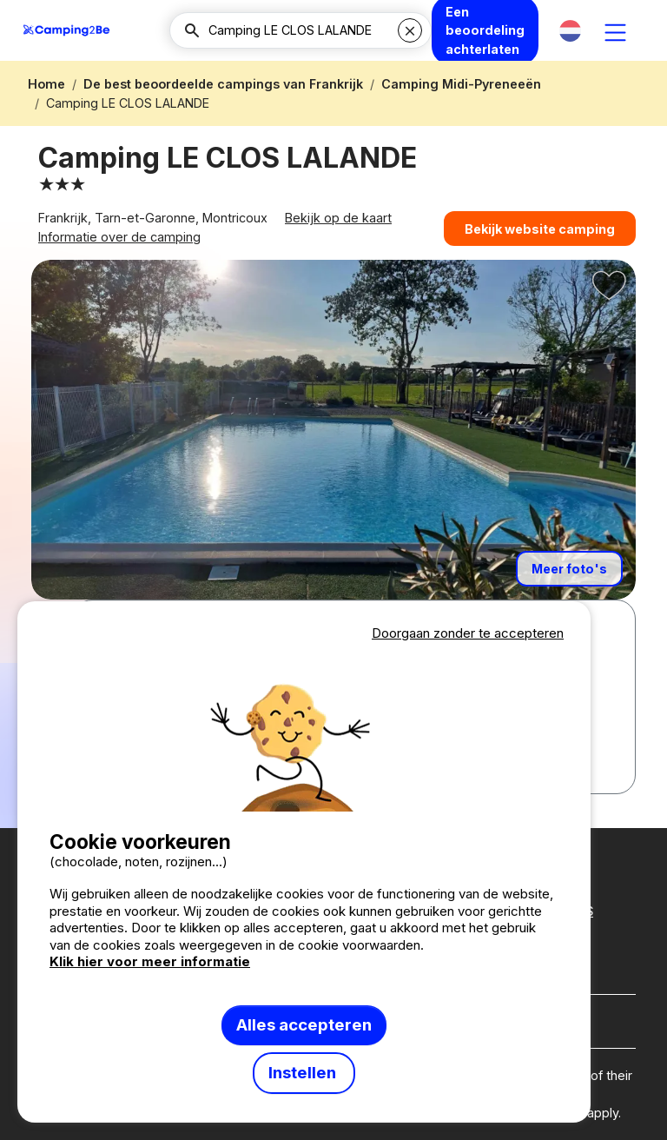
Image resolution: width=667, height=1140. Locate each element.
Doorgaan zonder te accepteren (468, 633)
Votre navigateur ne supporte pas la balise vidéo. (304, 728)
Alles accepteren (304, 1025)
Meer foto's (569, 580)
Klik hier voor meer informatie (150, 961)
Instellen (304, 1073)
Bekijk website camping (540, 233)
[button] (570, 31)
